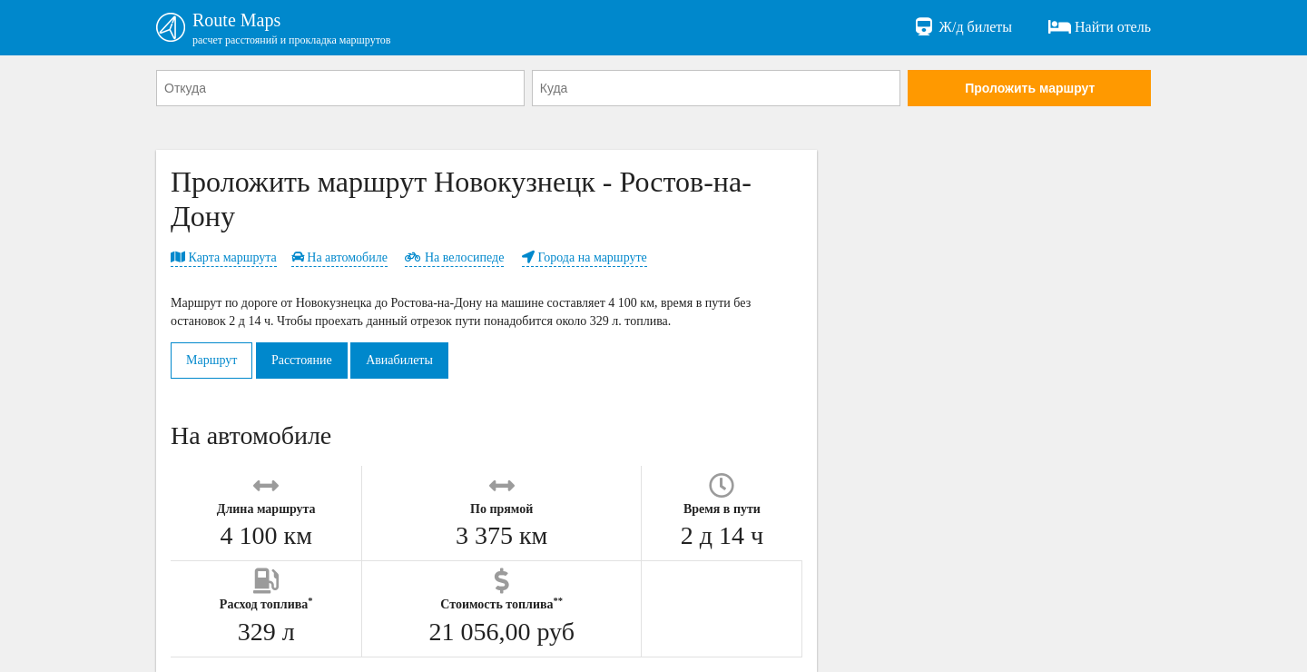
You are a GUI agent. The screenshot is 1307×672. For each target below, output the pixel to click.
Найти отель (1099, 27)
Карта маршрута (224, 257)
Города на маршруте (584, 257)
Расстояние (301, 360)
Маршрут (211, 360)
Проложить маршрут (1030, 88)
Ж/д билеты (962, 27)
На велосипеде (454, 257)
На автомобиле (339, 257)
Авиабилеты (399, 360)
